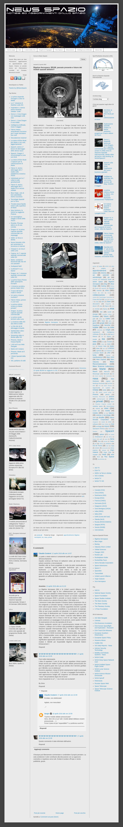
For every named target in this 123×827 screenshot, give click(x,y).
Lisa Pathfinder (108, 350)
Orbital (95, 390)
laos (104, 348)
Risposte (44, 691)
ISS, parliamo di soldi (18, 361)
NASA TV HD (99, 481)
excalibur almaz (107, 314)
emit (113, 306)
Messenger (96, 374)
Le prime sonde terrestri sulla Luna (17, 318)
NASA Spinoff (99, 678)
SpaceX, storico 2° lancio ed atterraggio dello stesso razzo (18, 149)
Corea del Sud (97, 299)
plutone (111, 396)
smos (110, 422)
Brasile (97, 288)
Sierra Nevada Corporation (104, 563)
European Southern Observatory (101, 634)
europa (95, 314)
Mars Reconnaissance (103, 363)
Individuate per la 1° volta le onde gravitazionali (18, 180)
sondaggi (99, 426)
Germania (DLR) (100, 503)
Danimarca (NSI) (100, 495)
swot (106, 439)
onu (99, 385)
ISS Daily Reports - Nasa (103, 645)
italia (95, 342)
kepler (112, 346)
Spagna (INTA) (100, 524)
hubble (95, 327)
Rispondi (42, 579)
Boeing (97, 544)
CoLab (109, 292)
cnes (102, 292)
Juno (108, 344)
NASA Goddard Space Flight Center (102, 665)
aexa (100, 266)
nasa (45, 537)
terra (112, 439)
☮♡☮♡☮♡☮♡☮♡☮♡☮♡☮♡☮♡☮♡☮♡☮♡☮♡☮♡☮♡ (58, 654)
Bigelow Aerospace (51, 322)
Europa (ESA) (99, 498)
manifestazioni (98, 357)
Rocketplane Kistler (101, 557)
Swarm (95, 439)
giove (94, 321)
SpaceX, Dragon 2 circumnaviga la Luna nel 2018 (18, 155)
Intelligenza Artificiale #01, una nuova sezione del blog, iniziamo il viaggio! (104, 181)
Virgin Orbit (107, 452)
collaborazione (99, 295)
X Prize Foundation (101, 609)
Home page (11, 50)
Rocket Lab (99, 555)
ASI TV (97, 468)
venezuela (105, 448)
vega (112, 446)
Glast (103, 321)
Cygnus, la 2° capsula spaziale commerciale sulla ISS (18, 255)
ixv (103, 342)
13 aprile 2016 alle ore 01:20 (56, 586)
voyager (95, 454)
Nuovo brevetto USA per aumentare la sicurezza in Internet (18, 244)
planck (107, 394)
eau (101, 306)
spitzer (102, 434)
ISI (102, 336)
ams (112, 266)
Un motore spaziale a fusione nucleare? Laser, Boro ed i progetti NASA (104, 208)
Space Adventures (101, 565)
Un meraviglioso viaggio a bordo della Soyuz (18, 218)
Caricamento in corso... (17, 369)
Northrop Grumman (99, 383)
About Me (98, 50)
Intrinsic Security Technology (100, 649)
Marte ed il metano (17, 349)
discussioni (96, 304)
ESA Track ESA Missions (103, 630)
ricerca (98, 408)
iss (42, 537)
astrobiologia (97, 277)
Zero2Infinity (101, 459)
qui (83, 496)
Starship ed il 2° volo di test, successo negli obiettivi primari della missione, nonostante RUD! (104, 251)
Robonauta (98, 681)
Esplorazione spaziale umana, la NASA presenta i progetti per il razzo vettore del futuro (104, 129)
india (112, 327)
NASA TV (98, 478)
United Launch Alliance (103, 576)
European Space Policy (103, 638)
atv (109, 277)
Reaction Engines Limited (103, 404)
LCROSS (111, 348)
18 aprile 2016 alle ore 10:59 (62, 714)
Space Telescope (101, 686)
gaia (94, 319)
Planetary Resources (99, 396)
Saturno (111, 413)
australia (95, 279)
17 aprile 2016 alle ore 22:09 (67, 695)
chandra (99, 290)
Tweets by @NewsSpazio (18, 88)
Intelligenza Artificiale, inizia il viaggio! (18, 126)
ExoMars (96, 316)
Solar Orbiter (105, 424)
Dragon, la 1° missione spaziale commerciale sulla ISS (19, 275)
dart (103, 301)
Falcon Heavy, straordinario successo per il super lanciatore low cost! (19, 132)
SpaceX (109, 431)
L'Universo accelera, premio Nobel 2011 (18, 287)
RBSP (112, 401)
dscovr (95, 306)
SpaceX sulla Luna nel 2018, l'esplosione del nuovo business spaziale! (104, 167)
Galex (100, 318)
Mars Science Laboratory (103, 366)
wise (112, 454)
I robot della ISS (30, 50)
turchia (105, 441)
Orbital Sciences (100, 549)
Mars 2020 (110, 357)
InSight (108, 330)
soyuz (106, 426)
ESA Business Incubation (103, 623)
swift (100, 439)
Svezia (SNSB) (100, 527)
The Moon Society (101, 604)
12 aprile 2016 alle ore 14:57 (62, 553)
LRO (108, 353)
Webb (104, 454)
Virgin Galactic (100, 579)
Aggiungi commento (41, 749)
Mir (113, 374)
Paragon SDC (99, 552)
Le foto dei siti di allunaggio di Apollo (17, 327)
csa (97, 301)
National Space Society (103, 593)
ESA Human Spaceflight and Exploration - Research (104, 627)
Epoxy (105, 309)
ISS (19, 50)
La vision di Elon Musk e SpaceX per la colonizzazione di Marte (18, 162)
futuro (106, 316)
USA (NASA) (99, 530)
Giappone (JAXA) (101, 506)
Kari (94, 346)
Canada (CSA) (100, 490)
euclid (109, 312)
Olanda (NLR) (99, 519)
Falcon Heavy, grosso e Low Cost (18, 301)
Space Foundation (101, 596)
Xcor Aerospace (100, 581)
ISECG (97, 590)
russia (95, 413)
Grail (109, 323)
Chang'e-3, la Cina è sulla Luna (18, 250)
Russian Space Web (102, 683)
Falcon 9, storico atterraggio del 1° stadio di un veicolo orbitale (17, 187)
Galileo (108, 319)
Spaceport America (99, 428)
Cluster (95, 292)
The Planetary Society (102, 606)
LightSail (98, 351)
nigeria (108, 381)
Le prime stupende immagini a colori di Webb (17, 98)
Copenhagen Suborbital (105, 297)
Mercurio (107, 371)
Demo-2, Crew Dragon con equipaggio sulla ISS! (19, 116)
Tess (99, 441)
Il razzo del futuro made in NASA (17, 292)
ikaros (105, 327)
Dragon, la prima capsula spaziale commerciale (17, 313)
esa (112, 308)
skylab (103, 422)
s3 (104, 413)
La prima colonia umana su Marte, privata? (17, 306)
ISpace (109, 336)
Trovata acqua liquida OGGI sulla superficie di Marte (18, 206)
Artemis (103, 273)
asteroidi (106, 275)
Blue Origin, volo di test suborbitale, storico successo (17, 195)
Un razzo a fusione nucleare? (17, 296)
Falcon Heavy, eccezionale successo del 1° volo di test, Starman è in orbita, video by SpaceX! (104, 238)
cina (107, 290)
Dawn (109, 301)
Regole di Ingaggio (45, 50)
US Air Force (97, 446)
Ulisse (101, 443)
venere (97, 448)
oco (94, 385)
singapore (95, 422)
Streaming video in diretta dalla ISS (17, 336)
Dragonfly (108, 304)
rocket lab (96, 411)
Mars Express (101, 359)
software (95, 424)
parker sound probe (105, 392)
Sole (112, 424)
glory (110, 321)
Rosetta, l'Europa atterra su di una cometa (17, 225)
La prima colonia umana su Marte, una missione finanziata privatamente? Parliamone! (104, 194)
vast (107, 445)
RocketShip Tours (101, 560)
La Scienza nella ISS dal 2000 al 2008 (18, 323)
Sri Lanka (111, 434)
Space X (98, 568)
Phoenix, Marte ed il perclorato (18, 352)
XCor (98, 457)
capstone (103, 288)
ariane (95, 273)
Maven (95, 371)
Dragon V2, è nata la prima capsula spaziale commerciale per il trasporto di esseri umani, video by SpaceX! (104, 223)
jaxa (94, 344)
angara (103, 268)
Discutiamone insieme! (19, 138)
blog (105, 284)
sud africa (109, 436)
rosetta (107, 411)
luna (94, 355)
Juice (102, 344)
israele (95, 339)
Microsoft (106, 374)
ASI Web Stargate (101, 618)
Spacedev (98, 571)
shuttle (101, 417)
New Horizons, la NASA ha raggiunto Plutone (17, 212)
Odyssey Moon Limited (103, 547)
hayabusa (96, 325)
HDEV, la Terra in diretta (103, 473)
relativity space (98, 406)
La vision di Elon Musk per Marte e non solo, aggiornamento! (18, 142)
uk (95, 443)
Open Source (108, 385)
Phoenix (95, 394)
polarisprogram (101, 399)
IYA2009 (109, 342)
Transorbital (99, 573)
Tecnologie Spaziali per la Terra (17, 200)
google (102, 323)
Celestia (97, 620)
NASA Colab (99, 657)
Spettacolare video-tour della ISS (17, 332)
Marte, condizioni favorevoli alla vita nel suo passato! (18, 262)
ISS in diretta (99, 476)
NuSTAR (109, 383)
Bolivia (112, 286)
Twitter (112, 441)
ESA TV (97, 470)
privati (50, 537)
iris (107, 334)
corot (105, 299)
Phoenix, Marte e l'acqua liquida (17, 341)
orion (104, 390)
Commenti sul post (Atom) (49, 817)
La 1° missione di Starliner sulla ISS (17, 104)
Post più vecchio (79, 813)
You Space (59, 50)
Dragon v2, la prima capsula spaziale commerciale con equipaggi (18, 232)
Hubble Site (99, 643)
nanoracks (109, 376)
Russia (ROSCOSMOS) (103, 522)
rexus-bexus (110, 406)
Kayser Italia (102, 346)
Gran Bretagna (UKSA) (103, 508)
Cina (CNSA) (99, 493)
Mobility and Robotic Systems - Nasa (102, 654)
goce (94, 323)
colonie (95, 297)
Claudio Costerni (45, 553)
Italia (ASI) (98, 514)
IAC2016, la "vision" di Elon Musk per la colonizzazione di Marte (104, 114)
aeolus (94, 266)
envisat (97, 309)
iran (102, 334)
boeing (103, 286)
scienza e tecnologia (103, 415)
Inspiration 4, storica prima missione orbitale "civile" (18, 109)
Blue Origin (98, 541)
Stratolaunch (99, 437)
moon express (99, 376)
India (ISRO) (99, 511)
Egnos (107, 306)
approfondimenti (69, 535)
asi (94, 275)
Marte (102, 368)
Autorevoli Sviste (106, 279)
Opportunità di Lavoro (101, 388)
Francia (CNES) (100, 501)
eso (101, 312)
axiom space (98, 282)
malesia (108, 355)
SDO (94, 417)
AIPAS (107, 266)
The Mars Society (101, 601)
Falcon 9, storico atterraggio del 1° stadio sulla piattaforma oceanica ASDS (18, 171)
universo (108, 443)
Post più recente (39, 813)
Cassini (111, 288)
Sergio (46, 714)
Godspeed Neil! (16, 266)
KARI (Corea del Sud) (102, 517)
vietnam (104, 450)
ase (111, 273)
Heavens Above (100, 640)
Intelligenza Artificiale (84, 50)
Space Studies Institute (103, 598)
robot (106, 408)
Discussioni (70, 50)
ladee (98, 348)
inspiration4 (96, 332)
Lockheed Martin (98, 353)
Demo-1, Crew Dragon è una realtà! (19, 121)
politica (111, 399)
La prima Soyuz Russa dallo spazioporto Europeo (19, 282)
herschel (107, 325)
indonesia (99, 330)
